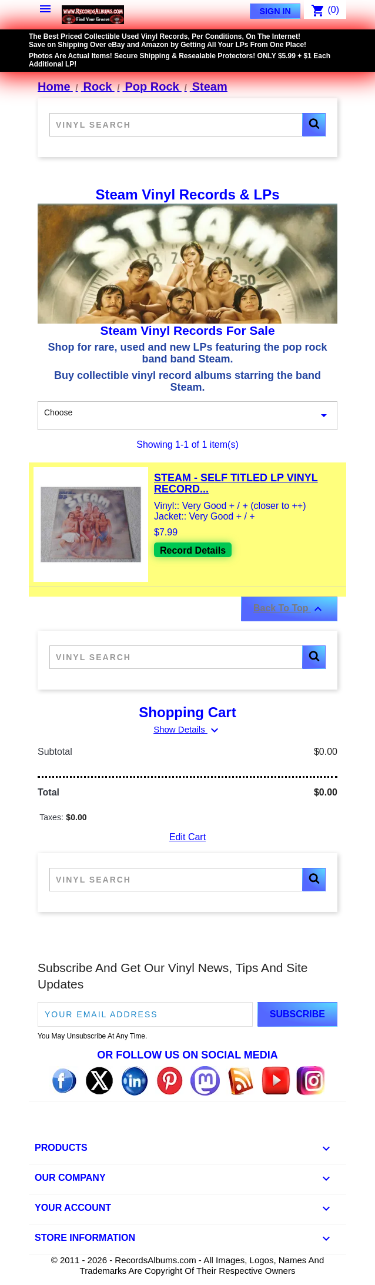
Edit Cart (187, 837)
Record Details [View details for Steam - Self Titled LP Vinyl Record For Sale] (193, 550)
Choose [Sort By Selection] (187, 416)
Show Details (187, 729)
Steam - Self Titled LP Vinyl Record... (236, 483)
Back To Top (289, 609)
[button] (314, 125)
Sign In (275, 11)
